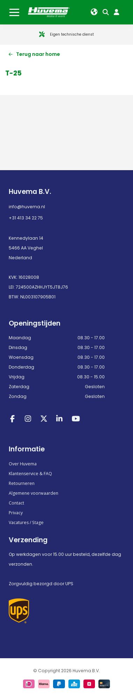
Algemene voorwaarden (33, 493)
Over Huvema (23, 464)
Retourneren (22, 483)
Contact (16, 503)
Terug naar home (34, 54)
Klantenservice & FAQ (30, 474)
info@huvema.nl (27, 207)
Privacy (16, 513)
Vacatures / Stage (26, 522)
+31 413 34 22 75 (26, 218)
